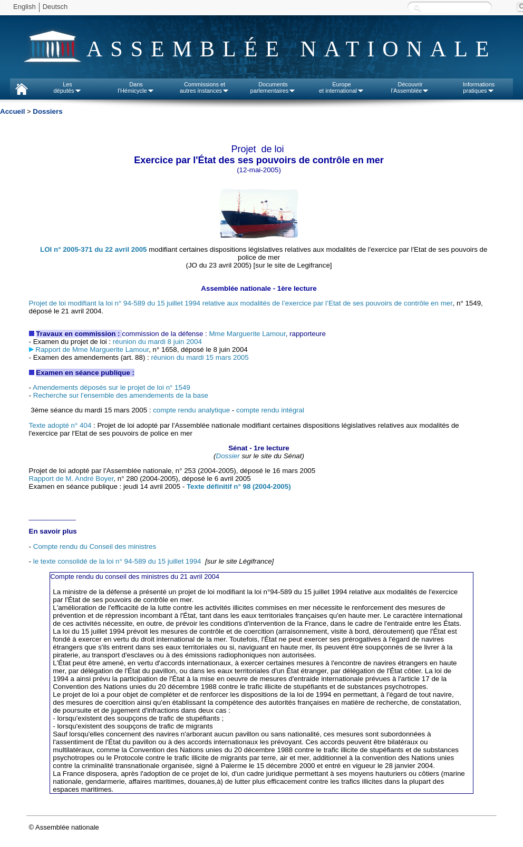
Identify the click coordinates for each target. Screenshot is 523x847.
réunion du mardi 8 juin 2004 (156, 342)
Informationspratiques (479, 87)
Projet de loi (241, 303)
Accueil (12, 111)
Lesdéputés (67, 87)
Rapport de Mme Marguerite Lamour (92, 349)
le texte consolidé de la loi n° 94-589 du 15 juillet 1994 (117, 561)
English (24, 7)
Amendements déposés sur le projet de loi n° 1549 (111, 387)
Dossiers (47, 111)
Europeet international (341, 87)
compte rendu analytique (191, 410)
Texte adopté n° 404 (60, 425)
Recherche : (417, 7)
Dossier (228, 456)
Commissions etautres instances (204, 87)
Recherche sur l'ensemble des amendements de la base (120, 395)
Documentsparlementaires (273, 87)
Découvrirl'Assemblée (410, 87)
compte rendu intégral (270, 410)
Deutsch (55, 7)
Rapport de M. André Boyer (71, 478)
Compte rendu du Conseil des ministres (94, 546)
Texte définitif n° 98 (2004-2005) (239, 486)
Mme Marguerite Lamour (247, 334)
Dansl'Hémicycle (136, 87)
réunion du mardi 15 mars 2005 (199, 357)
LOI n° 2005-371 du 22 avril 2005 (93, 249)
